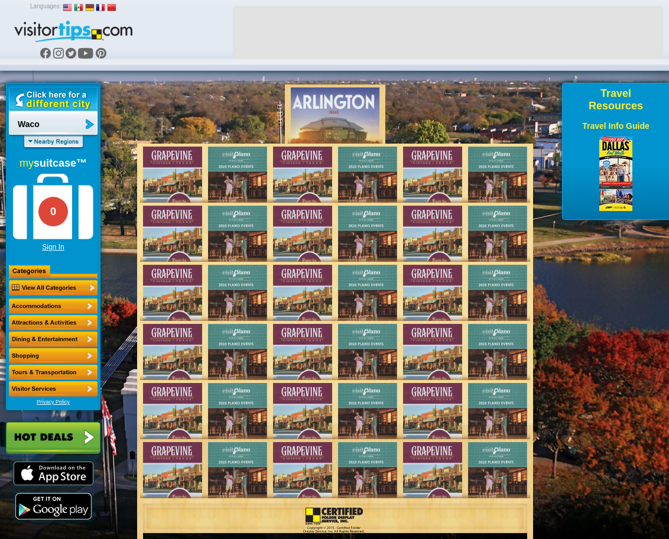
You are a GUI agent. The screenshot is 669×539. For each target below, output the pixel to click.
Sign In (53, 247)
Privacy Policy (53, 402)
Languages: (45, 6)
